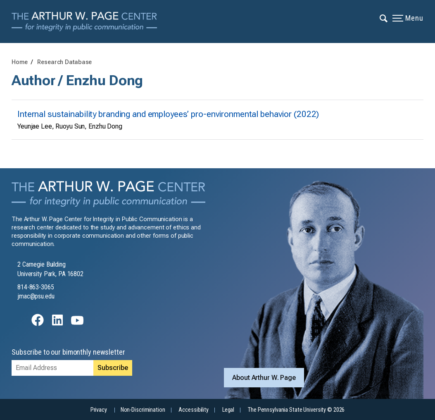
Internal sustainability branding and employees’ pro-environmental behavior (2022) (168, 114)
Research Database (64, 62)
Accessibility (193, 409)
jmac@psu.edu (36, 296)
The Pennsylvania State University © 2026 (296, 409)
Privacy (98, 409)
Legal (228, 409)
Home (20, 62)
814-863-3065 (35, 287)
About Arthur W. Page (264, 377)
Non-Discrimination (143, 409)
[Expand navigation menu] (384, 18)
